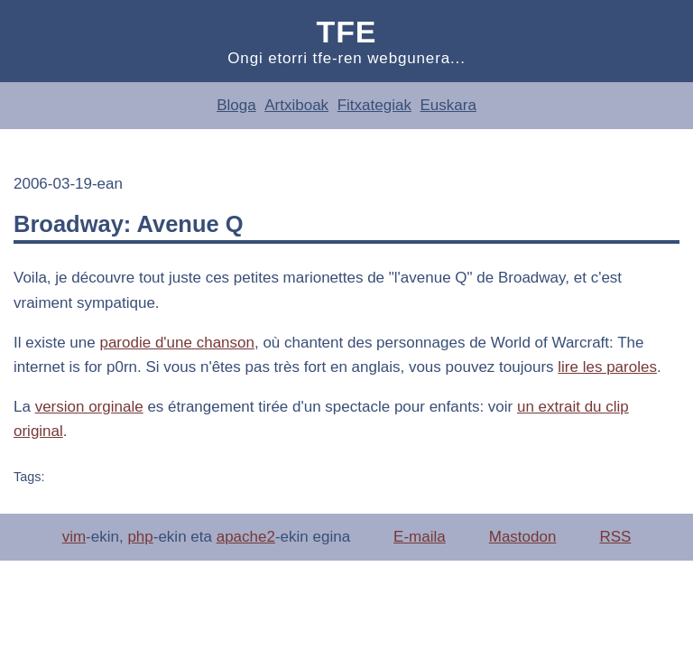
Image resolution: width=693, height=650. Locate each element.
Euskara (448, 105)
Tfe (347, 31)
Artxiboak (296, 105)
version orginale (89, 406)
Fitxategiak (374, 105)
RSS (615, 536)
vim (74, 536)
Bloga (236, 105)
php (139, 536)
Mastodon (523, 536)
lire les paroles (607, 367)
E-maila (419, 536)
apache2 (246, 536)
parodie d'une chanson (176, 342)
